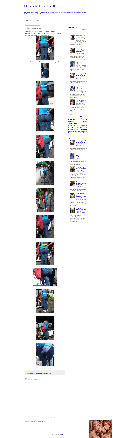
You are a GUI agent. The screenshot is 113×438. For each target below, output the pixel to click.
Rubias (50, 373)
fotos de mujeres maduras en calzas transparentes (80, 50)
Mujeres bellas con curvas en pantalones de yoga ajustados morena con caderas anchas (81, 211)
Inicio (46, 418)
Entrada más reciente (31, 418)
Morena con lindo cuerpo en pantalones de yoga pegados (81, 169)
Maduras (70, 127)
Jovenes (37, 373)
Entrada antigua (61, 418)
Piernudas (84, 131)
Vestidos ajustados (81, 129)
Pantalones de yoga (74, 131)
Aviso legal (28, 20)
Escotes (85, 133)
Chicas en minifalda (78, 133)
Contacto (36, 20)
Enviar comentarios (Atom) (38, 421)
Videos (70, 133)
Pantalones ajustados (43, 373)
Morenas (83, 117)
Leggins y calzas (77, 121)
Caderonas (32, 373)
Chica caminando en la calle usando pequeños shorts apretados (81, 183)
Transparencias (74, 124)
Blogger (61, 434)
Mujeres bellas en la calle (40, 6)
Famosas (70, 134)
